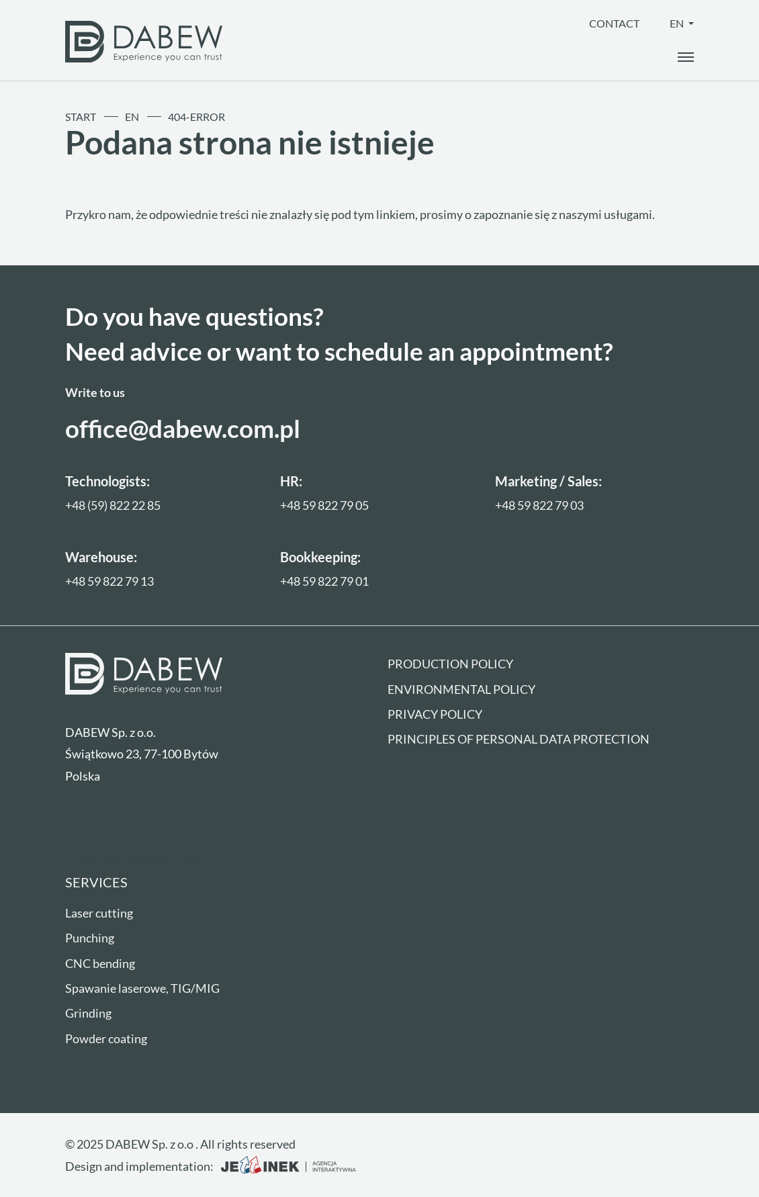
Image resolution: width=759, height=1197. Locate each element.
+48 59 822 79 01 (324, 581)
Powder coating (106, 1038)
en (678, 23)
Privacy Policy (435, 714)
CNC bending (100, 963)
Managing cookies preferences (140, 861)
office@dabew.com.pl (182, 428)
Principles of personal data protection (519, 739)
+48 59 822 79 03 (539, 505)
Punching (89, 937)
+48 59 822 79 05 (324, 505)
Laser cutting (99, 912)
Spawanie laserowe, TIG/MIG (142, 988)
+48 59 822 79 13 (109, 581)
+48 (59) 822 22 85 (113, 505)
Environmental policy (461, 689)
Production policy (450, 663)
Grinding (88, 1013)
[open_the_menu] (686, 57)
